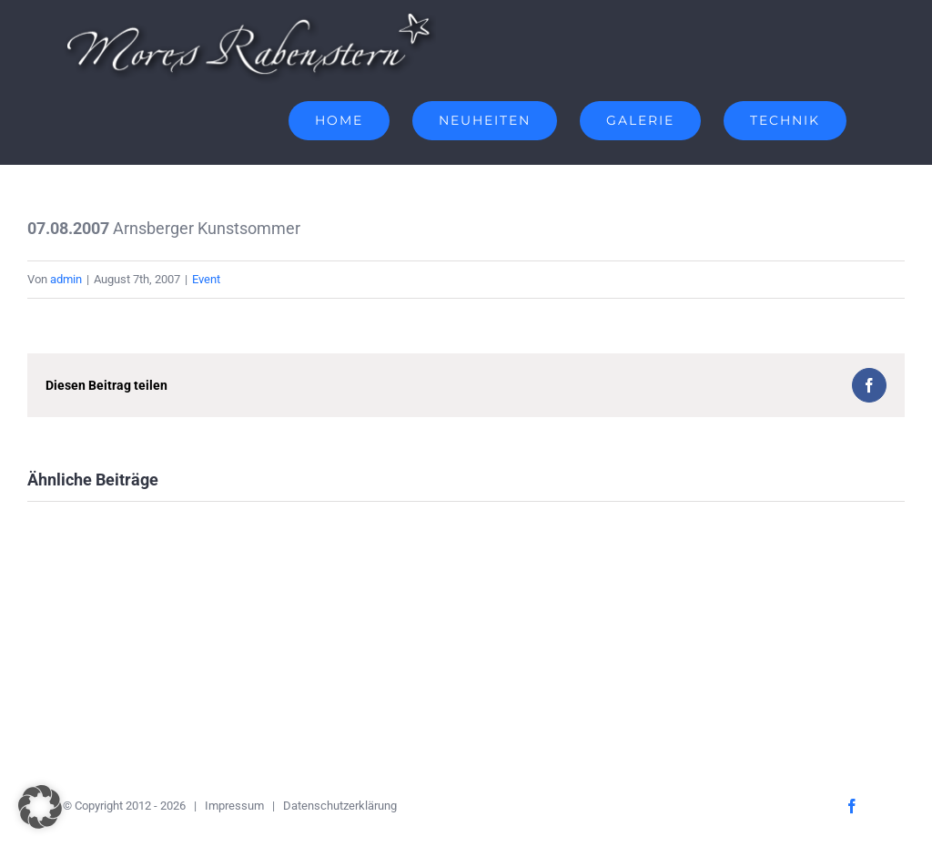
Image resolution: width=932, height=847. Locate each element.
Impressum (234, 805)
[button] (40, 807)
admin (66, 279)
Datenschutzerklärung (340, 805)
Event (206, 279)
